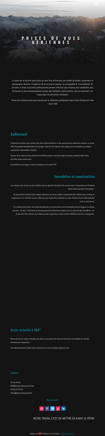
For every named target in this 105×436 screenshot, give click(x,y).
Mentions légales (68, 433)
